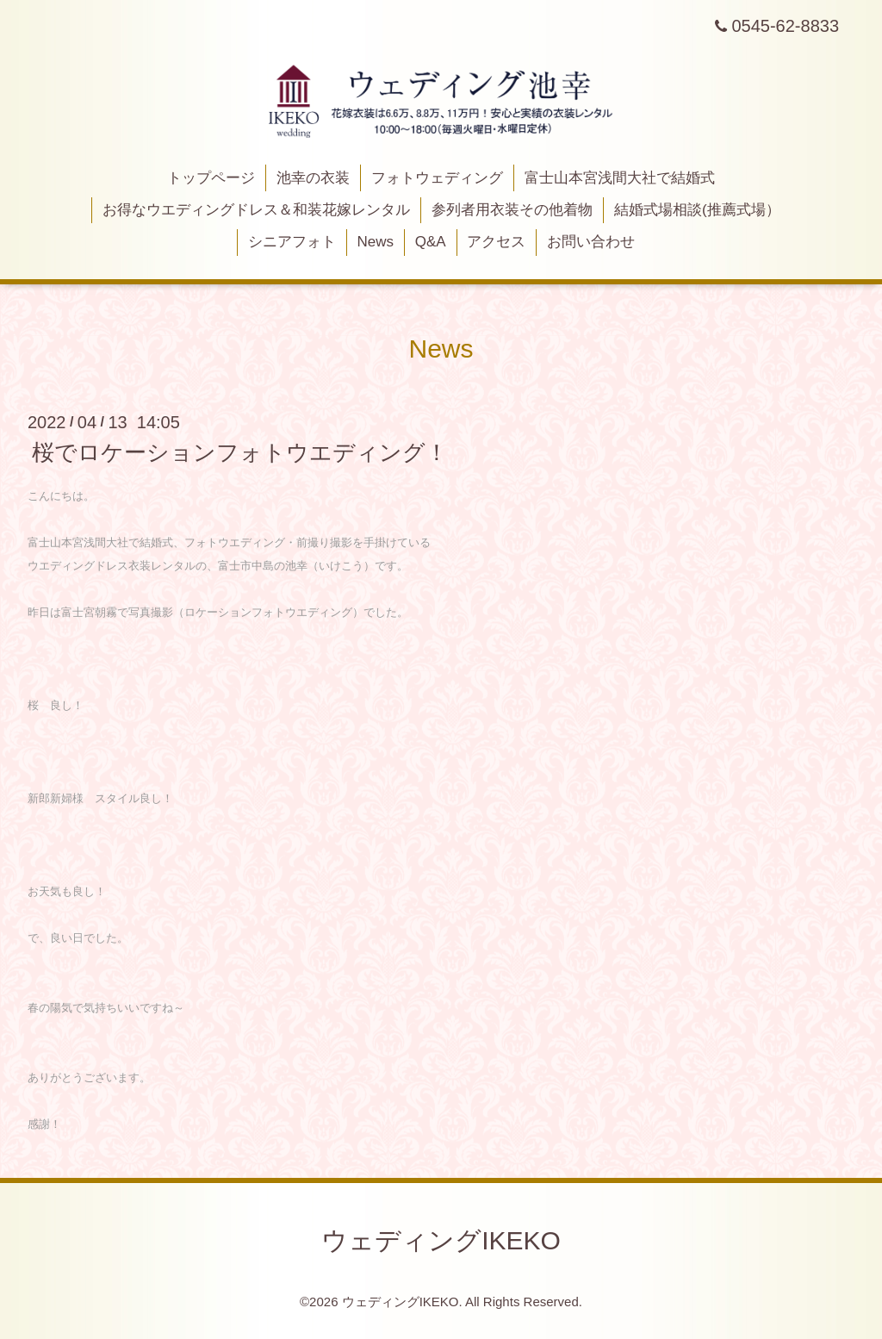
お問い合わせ (591, 242)
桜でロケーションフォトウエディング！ (240, 452)
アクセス (496, 242)
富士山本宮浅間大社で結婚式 (620, 178)
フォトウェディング (437, 178)
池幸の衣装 (313, 178)
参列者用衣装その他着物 (512, 210)
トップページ (211, 178)
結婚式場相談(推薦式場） (697, 210)
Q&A (430, 242)
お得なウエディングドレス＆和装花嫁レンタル (256, 210)
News (375, 242)
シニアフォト (292, 242)
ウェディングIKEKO (441, 1240)
